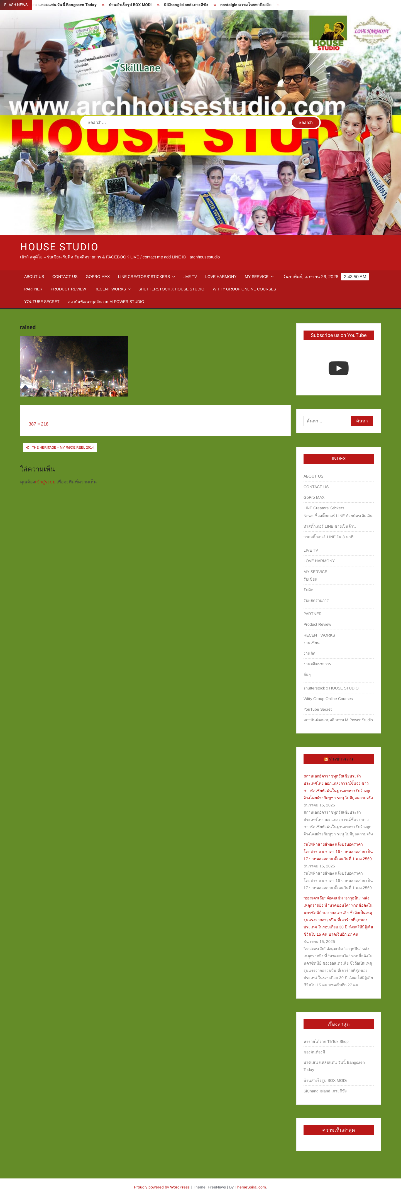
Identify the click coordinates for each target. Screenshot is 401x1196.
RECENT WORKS (110, 289)
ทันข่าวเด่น (341, 759)
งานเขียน (312, 642)
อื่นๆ (307, 674)
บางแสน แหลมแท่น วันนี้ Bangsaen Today (65, 5)
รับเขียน (310, 579)
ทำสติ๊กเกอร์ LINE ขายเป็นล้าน (330, 526)
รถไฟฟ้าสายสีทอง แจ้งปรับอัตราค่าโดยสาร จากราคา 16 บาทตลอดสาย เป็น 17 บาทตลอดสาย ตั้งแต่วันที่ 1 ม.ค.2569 (338, 851)
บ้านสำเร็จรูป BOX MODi (135, 5)
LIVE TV (189, 276)
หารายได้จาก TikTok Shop (326, 1041)
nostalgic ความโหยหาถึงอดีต (251, 5)
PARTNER (33, 289)
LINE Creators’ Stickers (144, 276)
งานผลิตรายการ (317, 664)
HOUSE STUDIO (59, 247)
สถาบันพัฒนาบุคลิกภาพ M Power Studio (106, 301)
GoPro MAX (98, 276)
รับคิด (308, 590)
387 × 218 (38, 424)
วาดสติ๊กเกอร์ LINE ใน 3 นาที (328, 537)
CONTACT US (64, 276)
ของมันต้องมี (314, 1052)
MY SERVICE (256, 276)
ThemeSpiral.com (250, 1187)
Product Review (68, 289)
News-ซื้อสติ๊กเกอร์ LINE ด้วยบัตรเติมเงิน (338, 515)
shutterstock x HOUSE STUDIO (171, 289)
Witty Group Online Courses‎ (244, 289)
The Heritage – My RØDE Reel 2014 (63, 447)
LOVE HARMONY (220, 276)
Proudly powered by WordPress (162, 1187)
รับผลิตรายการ (316, 600)
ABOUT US (34, 276)
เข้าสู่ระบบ (45, 482)
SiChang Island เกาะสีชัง (192, 5)
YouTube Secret (42, 301)
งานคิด (310, 653)
